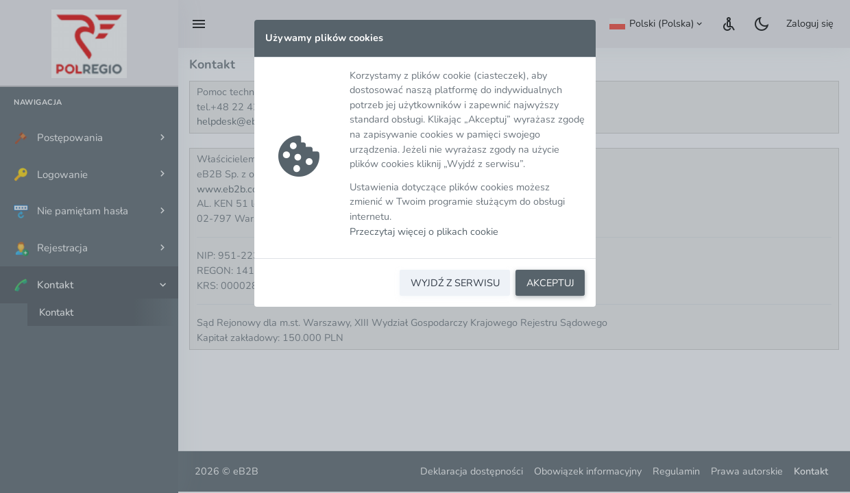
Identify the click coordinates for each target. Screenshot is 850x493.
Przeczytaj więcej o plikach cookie (424, 231)
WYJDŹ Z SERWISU (455, 283)
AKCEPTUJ (550, 283)
